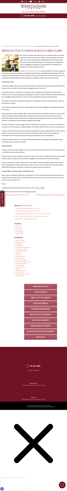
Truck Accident (42, 272)
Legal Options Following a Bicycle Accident (50, 219)
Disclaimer (36, 370)
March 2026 (42, 230)
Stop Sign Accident (44, 270)
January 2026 (42, 233)
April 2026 (41, 228)
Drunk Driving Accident (45, 249)
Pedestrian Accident (44, 263)
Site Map (30, 370)
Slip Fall (41, 268)
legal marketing (40, 406)
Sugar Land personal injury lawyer (31, 71)
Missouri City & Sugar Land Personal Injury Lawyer (13, 46)
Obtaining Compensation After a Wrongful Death (50, 195)
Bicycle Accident (32, 46)
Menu (43, 1)
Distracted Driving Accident (46, 247)
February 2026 (42, 232)
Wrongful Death (43, 276)
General (41, 254)
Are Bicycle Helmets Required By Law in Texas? (51, 208)
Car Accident (42, 245)
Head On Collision (43, 256)
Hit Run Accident (43, 258)
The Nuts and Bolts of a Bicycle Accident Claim (51, 211)
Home (22, 1)
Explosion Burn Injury (44, 251)
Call (26, 1)
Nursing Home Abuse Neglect (46, 261)
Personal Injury (43, 265)
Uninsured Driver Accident (45, 274)
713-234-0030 (29, 16)
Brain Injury (42, 244)
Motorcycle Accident (44, 260)
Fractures (41, 253)
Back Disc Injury (43, 240)
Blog (26, 46)
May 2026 (41, 226)
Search (35, 1)
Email (30, 1)
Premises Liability (43, 267)
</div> (13, 484)
